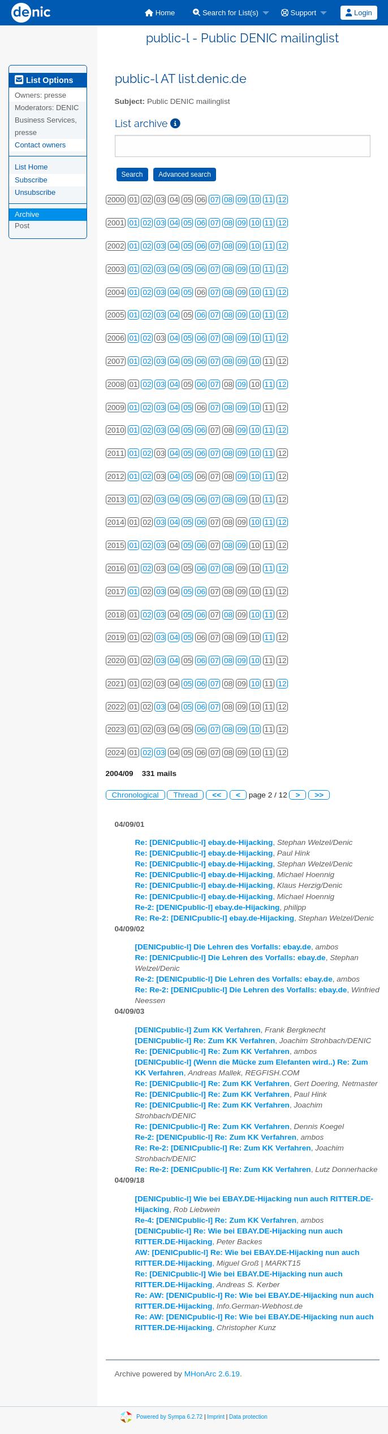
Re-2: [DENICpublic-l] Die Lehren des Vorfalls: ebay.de (234, 979)
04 (174, 223)
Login (359, 12)
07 (214, 199)
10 (255, 199)
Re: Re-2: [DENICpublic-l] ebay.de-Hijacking (214, 918)
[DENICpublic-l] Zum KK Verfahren (198, 1030)
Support (298, 12)
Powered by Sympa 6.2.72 (169, 1416)
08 (228, 199)
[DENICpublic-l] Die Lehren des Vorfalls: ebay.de (223, 947)
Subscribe (31, 180)
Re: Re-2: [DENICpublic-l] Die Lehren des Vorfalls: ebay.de (241, 990)
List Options (44, 80)
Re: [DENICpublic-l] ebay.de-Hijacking (204, 842)
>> (319, 795)
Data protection (248, 1416)
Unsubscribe (35, 192)
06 (201, 223)
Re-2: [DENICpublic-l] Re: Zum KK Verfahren (216, 1137)
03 (160, 223)
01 (134, 223)
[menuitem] (160, 12)
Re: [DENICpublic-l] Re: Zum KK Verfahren (212, 1051)
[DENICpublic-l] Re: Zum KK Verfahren (205, 1040)
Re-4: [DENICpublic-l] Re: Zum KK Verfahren (216, 1220)
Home (160, 12)
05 (187, 223)
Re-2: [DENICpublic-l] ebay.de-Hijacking (207, 907)
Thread (185, 795)
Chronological (135, 795)
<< (216, 795)
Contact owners (40, 145)
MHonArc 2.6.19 (212, 1374)
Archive (27, 214)
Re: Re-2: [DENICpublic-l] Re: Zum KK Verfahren (223, 1148)
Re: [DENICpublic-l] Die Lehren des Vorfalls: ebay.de (230, 957)
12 (282, 199)
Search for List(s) (225, 12)
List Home (31, 167)
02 (147, 223)
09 (242, 199)
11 (269, 199)
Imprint (216, 1416)
